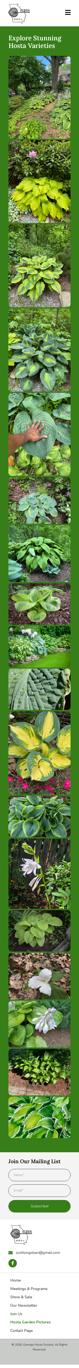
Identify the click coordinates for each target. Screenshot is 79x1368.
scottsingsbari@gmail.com (38, 1252)
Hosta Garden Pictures (30, 1322)
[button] (12, 1263)
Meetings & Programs (29, 1288)
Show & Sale (21, 1297)
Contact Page (21, 1330)
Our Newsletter (23, 1305)
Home (15, 1280)
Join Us (16, 1313)
